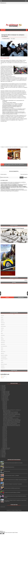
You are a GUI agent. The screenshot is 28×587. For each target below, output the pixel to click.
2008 (2, 458)
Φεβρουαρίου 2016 (5, 449)
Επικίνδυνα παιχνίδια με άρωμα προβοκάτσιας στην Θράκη (13, 464)
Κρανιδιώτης (3, 342)
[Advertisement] (9, 15)
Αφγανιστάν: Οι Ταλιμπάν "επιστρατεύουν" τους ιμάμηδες (13, 485)
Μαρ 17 (4, 432)
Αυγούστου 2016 (5, 395)
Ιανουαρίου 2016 (5, 450)
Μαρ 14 (4, 435)
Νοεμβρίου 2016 (5, 392)
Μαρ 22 (4, 427)
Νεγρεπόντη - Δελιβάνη (4, 355)
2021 (2, 385)
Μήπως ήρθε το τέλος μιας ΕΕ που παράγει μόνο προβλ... (12, 415)
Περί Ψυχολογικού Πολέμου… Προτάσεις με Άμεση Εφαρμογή (12, 228)
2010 (2, 456)
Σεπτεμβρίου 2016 (5, 394)
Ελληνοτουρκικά (3, 326)
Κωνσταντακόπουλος (4, 346)
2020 (2, 386)
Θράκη (2, 333)
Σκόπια (2, 360)
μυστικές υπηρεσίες (4, 364)
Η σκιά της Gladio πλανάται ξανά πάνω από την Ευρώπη (11, 423)
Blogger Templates (18, 511)
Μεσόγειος (2, 353)
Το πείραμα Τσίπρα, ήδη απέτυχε (9, 468)
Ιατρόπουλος (3, 335)
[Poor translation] (3, 535)
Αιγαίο (2, 317)
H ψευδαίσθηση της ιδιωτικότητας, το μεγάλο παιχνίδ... (11, 414)
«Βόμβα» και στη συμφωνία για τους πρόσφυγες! (10, 412)
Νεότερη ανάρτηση (3, 174)
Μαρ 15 (4, 434)
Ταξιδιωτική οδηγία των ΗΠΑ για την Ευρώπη (10, 424)
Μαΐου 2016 (4, 398)
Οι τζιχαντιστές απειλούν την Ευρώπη (9, 416)
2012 (2, 454)
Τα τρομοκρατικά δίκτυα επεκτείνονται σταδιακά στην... (12, 426)
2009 (2, 457)
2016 (2, 390)
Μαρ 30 (4, 402)
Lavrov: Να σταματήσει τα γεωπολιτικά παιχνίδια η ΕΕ (11, 422)
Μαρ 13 (4, 436)
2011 (2, 455)
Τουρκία (2, 362)
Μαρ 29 (4, 403)
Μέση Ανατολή (3, 351)
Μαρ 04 (4, 445)
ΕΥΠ (17, 164)
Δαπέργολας (2, 324)
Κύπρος (2, 349)
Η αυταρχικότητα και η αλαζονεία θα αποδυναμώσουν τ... (12, 417)
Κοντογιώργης (3, 340)
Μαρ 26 (4, 406)
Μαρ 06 (4, 443)
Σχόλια (2, 377)
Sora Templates (12, 511)
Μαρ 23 (4, 409)
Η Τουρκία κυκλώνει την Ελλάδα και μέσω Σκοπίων (12, 489)
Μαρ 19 (4, 430)
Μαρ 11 (4, 438)
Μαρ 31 (4, 401)
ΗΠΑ (1, 331)
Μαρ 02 (4, 447)
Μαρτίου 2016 (4, 400)
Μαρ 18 (4, 431)
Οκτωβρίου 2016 (5, 393)
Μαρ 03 (4, 446)
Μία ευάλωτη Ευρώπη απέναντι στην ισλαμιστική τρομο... (12, 421)
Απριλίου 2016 (4, 399)
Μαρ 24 (4, 408)
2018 (2, 388)
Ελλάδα (15, 164)
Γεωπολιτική (3, 322)
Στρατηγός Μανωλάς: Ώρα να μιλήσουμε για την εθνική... (12, 425)
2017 (2, 389)
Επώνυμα (2, 328)
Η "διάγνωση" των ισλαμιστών (8, 418)
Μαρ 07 (4, 442)
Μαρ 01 (4, 448)
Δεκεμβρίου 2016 (5, 391)
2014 (2, 452)
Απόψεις (6, 164)
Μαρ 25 (4, 407)
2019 (2, 387)
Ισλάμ (2, 337)
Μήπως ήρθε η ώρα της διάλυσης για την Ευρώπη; (11, 419)
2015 (2, 451)
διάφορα (12, 164)
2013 (2, 453)
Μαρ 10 (4, 439)
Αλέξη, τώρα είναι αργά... (7, 411)
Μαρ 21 (4, 428)
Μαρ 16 (4, 433)
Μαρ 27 (4, 405)
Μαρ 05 (4, 444)
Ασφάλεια (9, 164)
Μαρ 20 (4, 429)
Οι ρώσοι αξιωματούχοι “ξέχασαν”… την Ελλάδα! (11, 477)
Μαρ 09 (4, 440)
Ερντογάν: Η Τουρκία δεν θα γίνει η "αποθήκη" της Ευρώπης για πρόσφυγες (15, 481)
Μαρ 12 (4, 437)
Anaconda (2, 315)
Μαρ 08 (4, 441)
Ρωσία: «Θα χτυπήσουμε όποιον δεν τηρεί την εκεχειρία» (12, 420)
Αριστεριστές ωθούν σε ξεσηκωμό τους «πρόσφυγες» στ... (12, 410)
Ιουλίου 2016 (4, 396)
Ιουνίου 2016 (4, 397)
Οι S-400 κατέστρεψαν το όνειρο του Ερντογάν (10, 413)
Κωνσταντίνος (3, 344)
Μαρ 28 (4, 404)
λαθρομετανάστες (21, 164)
